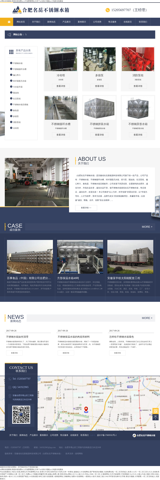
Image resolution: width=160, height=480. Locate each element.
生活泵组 (17, 99)
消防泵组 (17, 122)
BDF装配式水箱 (19, 81)
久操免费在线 (109, 472)
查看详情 (60, 86)
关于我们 (36, 22)
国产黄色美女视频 (96, 472)
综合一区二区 (95, 474)
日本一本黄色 (68, 472)
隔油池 (16, 93)
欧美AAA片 (132, 472)
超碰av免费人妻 (53, 474)
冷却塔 (16, 128)
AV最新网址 (105, 474)
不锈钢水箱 (18, 63)
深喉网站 (67, 476)
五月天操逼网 (115, 474)
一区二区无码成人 (120, 472)
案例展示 (82, 22)
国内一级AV (8, 476)
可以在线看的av (5, 472)
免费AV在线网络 (77, 476)
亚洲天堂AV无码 (56, 472)
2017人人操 (76, 474)
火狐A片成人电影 (143, 474)
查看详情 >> (86, 208)
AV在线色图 (33, 476)
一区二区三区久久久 (144, 472)
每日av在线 (16, 472)
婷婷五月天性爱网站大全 (30, 472)
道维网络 (79, 454)
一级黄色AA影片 (90, 476)
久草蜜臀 (138, 476)
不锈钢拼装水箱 (99, 124)
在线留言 (128, 22)
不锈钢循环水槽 (19, 69)
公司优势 (97, 22)
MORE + (147, 226)
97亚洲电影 (125, 474)
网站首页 (21, 22)
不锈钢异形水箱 (138, 124)
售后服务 (112, 22)
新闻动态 (51, 22)
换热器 (16, 110)
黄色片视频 (130, 476)
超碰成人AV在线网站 (81, 472)
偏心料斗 (17, 75)
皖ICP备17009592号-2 (107, 435)
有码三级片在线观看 (45, 476)
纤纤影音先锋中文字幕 (117, 476)
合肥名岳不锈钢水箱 (146, 435)
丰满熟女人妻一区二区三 (16, 474)
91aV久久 (133, 474)
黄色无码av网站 (66, 474)
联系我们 (143, 22)
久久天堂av (85, 474)
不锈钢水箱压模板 (20, 105)
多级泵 (16, 116)
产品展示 (66, 22)
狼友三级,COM (102, 476)
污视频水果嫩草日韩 (40, 474)
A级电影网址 (58, 476)
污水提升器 (18, 87)
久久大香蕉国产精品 (21, 476)
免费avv (29, 474)
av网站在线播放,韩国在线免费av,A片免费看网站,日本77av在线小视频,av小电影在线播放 (31, 1)
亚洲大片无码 (45, 472)
